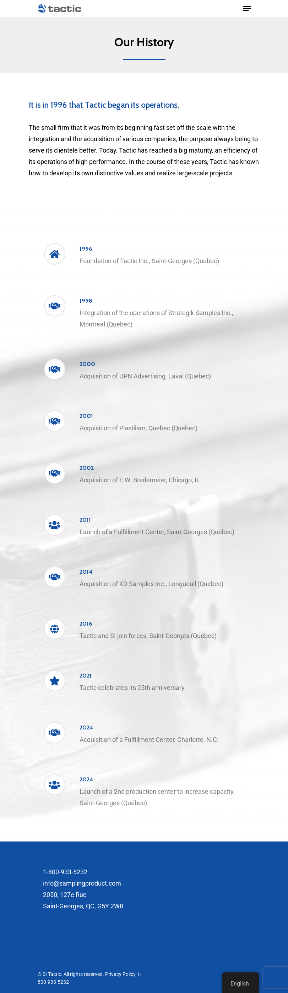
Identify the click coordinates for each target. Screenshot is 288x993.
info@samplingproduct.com (82, 883)
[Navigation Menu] (247, 8)
